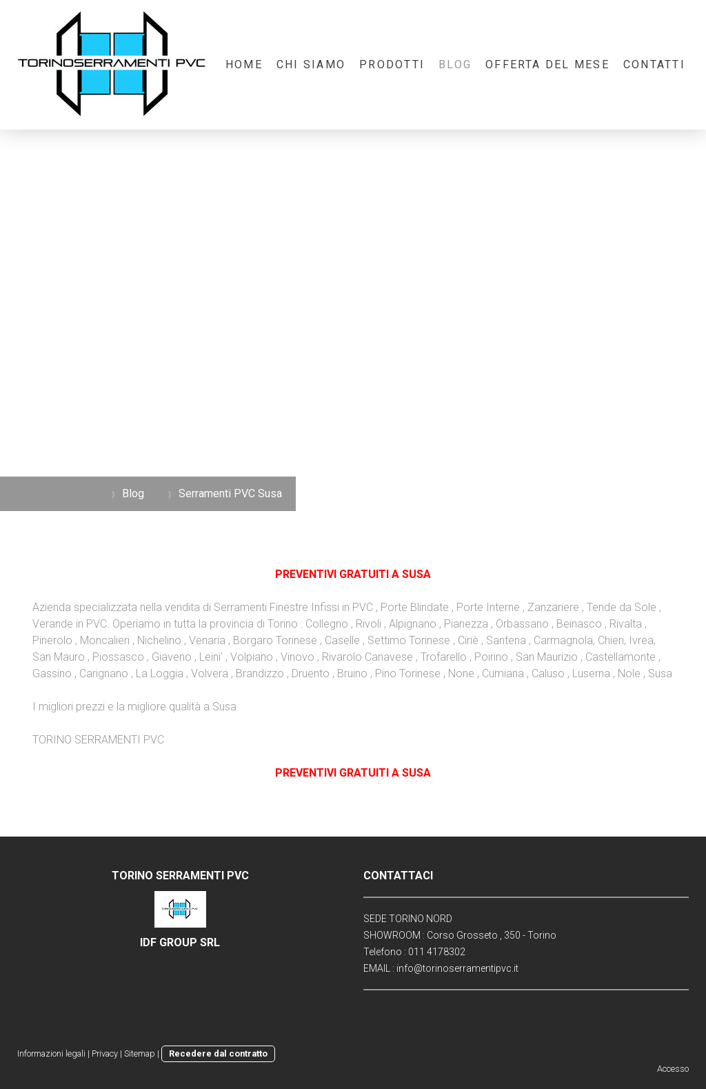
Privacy (105, 1053)
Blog (455, 64)
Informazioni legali (51, 1053)
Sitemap (139, 1053)
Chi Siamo (310, 64)
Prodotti (392, 64)
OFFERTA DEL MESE (547, 64)
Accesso (673, 1068)
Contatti (654, 64)
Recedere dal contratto (218, 1053)
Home (244, 64)
